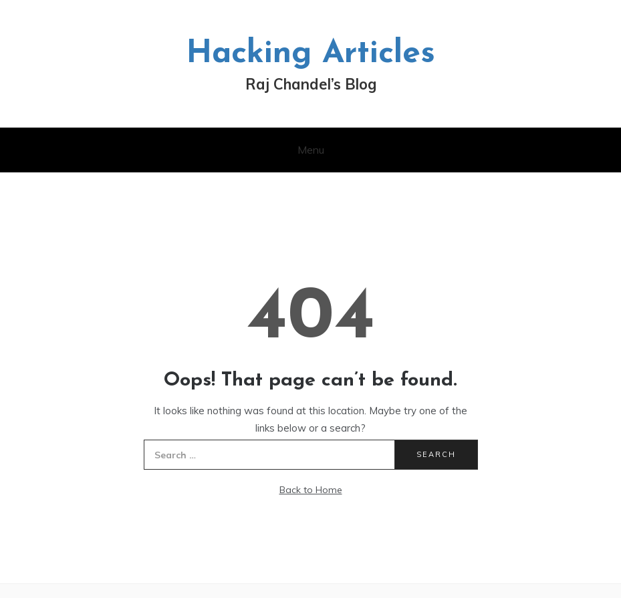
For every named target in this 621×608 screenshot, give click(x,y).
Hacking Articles (310, 54)
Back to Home (310, 490)
